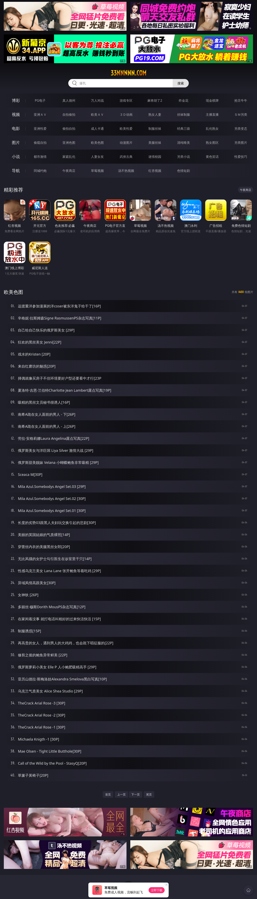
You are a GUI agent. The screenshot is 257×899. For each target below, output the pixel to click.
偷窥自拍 (40, 142)
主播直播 (212, 114)
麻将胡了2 (154, 100)
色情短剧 (183, 170)
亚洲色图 (68, 142)
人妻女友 (97, 156)
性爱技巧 (240, 156)
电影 (16, 128)
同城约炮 (40, 170)
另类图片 (240, 142)
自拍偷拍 (68, 114)
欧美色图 (97, 142)
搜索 (180, 83)
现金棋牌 (212, 100)
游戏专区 (126, 100)
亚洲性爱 (40, 128)
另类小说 (183, 156)
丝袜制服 (183, 114)
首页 (108, 794)
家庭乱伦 (68, 156)
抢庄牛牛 (240, 100)
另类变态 (240, 128)
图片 (16, 142)
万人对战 (97, 100)
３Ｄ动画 (126, 114)
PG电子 (40, 100)
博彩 (16, 100)
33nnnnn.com (128, 73)
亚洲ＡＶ (40, 114)
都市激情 (40, 156)
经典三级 (183, 128)
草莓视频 (97, 170)
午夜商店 (68, 170)
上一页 (121, 794)
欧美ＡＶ (97, 114)
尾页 (149, 794)
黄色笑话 (212, 156)
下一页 (135, 794)
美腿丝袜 (154, 142)
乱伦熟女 (212, 128)
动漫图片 (126, 142)
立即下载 (156, 890)
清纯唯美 (183, 142)
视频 (16, 114)
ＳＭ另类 (240, 114)
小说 (16, 156)
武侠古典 (126, 156)
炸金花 (183, 100)
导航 (16, 170)
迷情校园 (154, 156)
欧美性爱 (126, 128)
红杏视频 (154, 170)
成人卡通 (97, 128)
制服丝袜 (154, 128)
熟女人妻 (154, 114)
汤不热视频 (126, 170)
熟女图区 (212, 142)
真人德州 (68, 100)
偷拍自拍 (68, 128)
